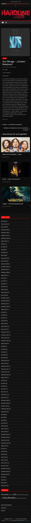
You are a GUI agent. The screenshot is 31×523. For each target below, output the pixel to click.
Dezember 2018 (4, 468)
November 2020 (4, 403)
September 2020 (5, 408)
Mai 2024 (3, 283)
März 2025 (3, 255)
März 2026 (3, 221)
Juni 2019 (3, 451)
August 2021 (4, 377)
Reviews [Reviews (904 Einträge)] (11, 497)
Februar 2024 (4, 292)
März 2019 (3, 460)
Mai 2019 (3, 454)
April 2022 (3, 354)
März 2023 (3, 323)
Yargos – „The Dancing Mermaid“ (12, 204)
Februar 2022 (4, 360)
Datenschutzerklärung (6, 505)
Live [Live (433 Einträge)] (14, 494)
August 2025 (4, 241)
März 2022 (3, 357)
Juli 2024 (3, 278)
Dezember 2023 (4, 298)
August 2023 (4, 309)
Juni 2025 (3, 246)
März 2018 (3, 482)
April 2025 (3, 252)
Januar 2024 (4, 295)
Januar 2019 (4, 465)
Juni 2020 (3, 417)
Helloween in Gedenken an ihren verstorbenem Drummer (17, 129)
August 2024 (4, 275)
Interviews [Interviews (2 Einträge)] (11, 494)
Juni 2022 (3, 349)
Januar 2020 (4, 431)
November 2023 (4, 300)
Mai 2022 (3, 352)
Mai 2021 (3, 386)
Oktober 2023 (4, 303)
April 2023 (3, 320)
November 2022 (4, 335)
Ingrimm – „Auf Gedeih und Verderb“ (11, 124)
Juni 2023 (3, 315)
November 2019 (4, 437)
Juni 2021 (3, 383)
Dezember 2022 (4, 332)
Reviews (4, 58)
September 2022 (5, 340)
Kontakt (3, 510)
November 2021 (4, 369)
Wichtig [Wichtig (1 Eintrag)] (25, 498)
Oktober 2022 (4, 337)
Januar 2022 (4, 363)
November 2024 (4, 266)
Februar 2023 (4, 326)
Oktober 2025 (4, 235)
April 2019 (3, 457)
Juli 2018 (3, 477)
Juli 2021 (3, 380)
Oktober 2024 (4, 269)
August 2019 (4, 445)
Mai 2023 (3, 317)
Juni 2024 (3, 281)
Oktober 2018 (4, 474)
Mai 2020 (3, 420)
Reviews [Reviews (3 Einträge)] (17, 498)
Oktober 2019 (4, 440)
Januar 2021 (4, 397)
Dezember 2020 (4, 400)
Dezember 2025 (4, 229)
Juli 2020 (3, 414)
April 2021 (3, 389)
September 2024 (5, 272)
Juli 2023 (3, 312)
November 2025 (4, 232)
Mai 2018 (3, 480)
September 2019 (5, 443)
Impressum (3, 507)
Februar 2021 (4, 394)
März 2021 (3, 391)
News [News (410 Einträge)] (5, 498)
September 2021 (5, 374)
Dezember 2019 (4, 434)
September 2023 (5, 306)
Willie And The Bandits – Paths (12, 154)
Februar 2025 (4, 258)
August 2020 (4, 411)
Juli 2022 (3, 346)
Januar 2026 (4, 227)
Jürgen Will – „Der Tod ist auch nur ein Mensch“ (17, 3)
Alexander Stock (13, 67)
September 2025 (5, 238)
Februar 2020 (4, 428)
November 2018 (4, 471)
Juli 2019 (3, 448)
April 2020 (3, 423)
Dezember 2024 (4, 263)
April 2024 (3, 286)
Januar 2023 (4, 329)
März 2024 (3, 289)
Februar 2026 (4, 224)
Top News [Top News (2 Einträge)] (21, 498)
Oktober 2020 (4, 406)
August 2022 (4, 343)
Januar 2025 (4, 261)
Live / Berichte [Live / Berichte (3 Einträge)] (19, 494)
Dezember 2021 (4, 366)
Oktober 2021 (4, 372)
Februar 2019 (4, 462)
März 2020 (3, 426)
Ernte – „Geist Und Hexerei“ (11, 179)
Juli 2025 (3, 244)
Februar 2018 (4, 485)
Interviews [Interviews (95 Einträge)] (4, 494)
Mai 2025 (3, 249)
